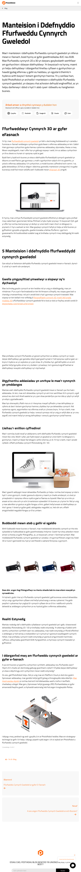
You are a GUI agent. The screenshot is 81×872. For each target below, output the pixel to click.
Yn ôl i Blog (12, 759)
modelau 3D (7, 300)
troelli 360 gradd (64, 297)
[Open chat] (73, 865)
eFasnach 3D (54, 169)
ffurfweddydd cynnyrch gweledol (25, 141)
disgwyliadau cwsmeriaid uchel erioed (17, 303)
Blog (6, 8)
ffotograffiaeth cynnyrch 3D (44, 297)
